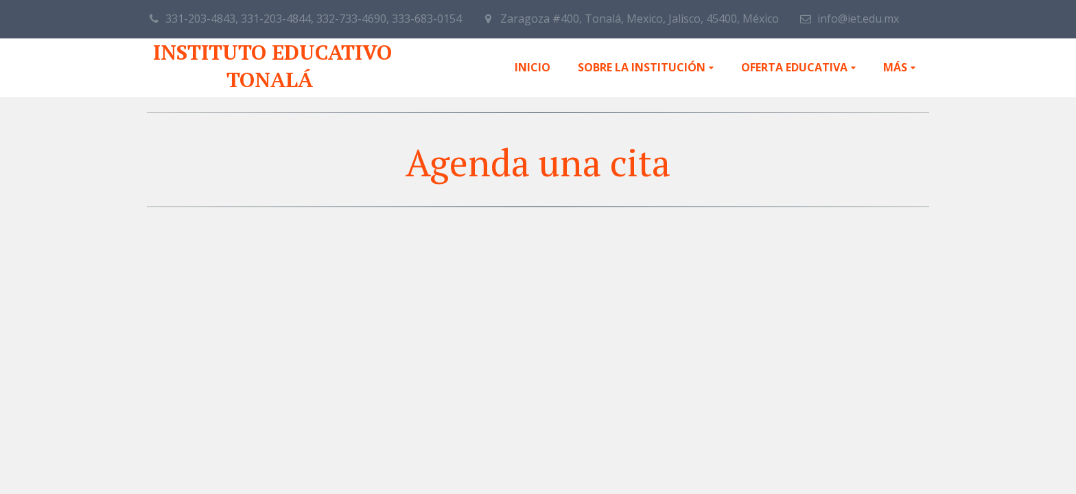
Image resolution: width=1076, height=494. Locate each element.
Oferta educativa (794, 67)
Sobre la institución (641, 67)
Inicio (532, 67)
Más (895, 67)
